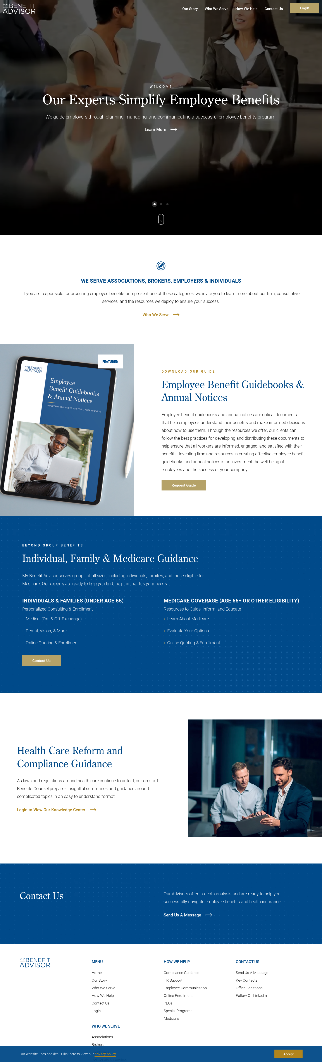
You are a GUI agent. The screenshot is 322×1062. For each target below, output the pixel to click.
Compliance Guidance (181, 972)
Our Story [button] (190, 8)
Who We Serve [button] (216, 8)
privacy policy (105, 1054)
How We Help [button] (246, 8)
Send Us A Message (252, 972)
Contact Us (101, 1003)
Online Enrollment (178, 995)
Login (304, 7)
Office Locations (249, 987)
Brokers (98, 1044)
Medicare (171, 1018)
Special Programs (178, 1010)
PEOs (168, 1003)
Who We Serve (156, 314)
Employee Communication (185, 987)
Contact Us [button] (274, 8)
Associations (102, 1036)
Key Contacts (246, 980)
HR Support (173, 980)
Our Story (99, 980)
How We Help (103, 995)
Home (97, 972)
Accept (288, 1054)
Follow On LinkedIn (251, 995)
